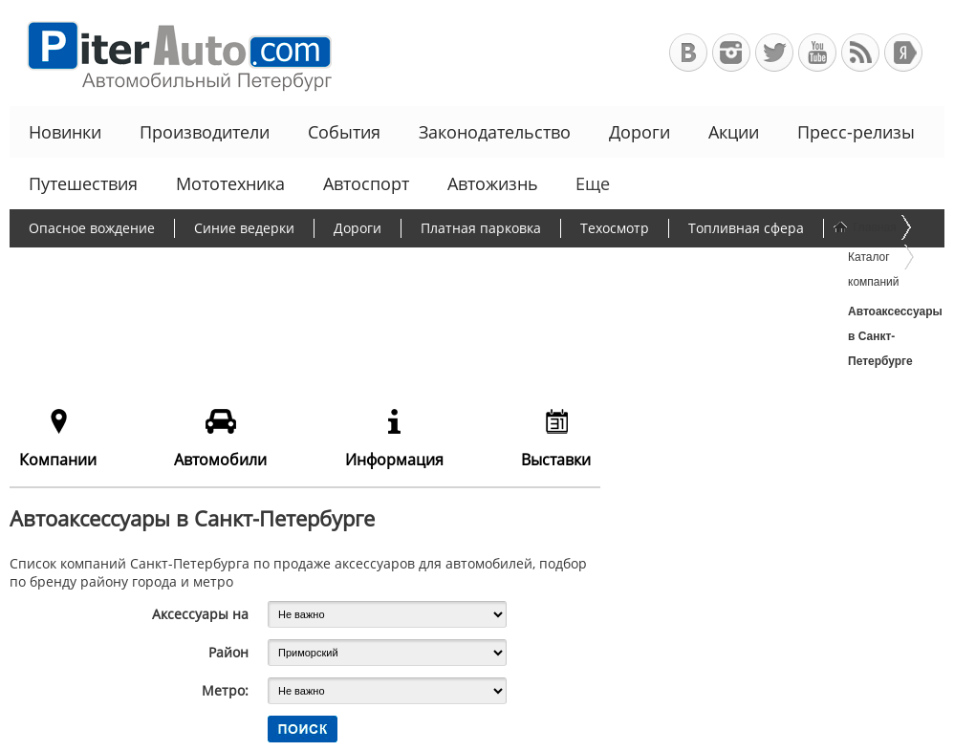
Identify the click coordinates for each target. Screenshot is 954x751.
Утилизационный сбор (491, 265)
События (344, 131)
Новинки (65, 131)
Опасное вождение (92, 228)
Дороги (639, 131)
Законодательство (495, 131)
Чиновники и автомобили (114, 302)
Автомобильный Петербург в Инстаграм (731, 52)
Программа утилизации (683, 265)
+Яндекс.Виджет (903, 52)
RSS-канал (860, 52)
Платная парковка (481, 228)
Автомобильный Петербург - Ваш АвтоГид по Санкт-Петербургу (171, 53)
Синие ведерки (244, 228)
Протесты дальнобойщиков (119, 265)
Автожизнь (492, 183)
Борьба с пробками (313, 265)
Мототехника (230, 183)
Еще (590, 183)
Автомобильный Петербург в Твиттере (774, 52)
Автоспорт (366, 183)
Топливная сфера (746, 228)
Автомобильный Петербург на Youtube (817, 52)
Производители (205, 131)
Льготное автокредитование (332, 302)
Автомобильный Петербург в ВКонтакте (688, 52)
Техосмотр (614, 228)
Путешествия (83, 183)
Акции (733, 131)
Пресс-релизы (856, 131)
